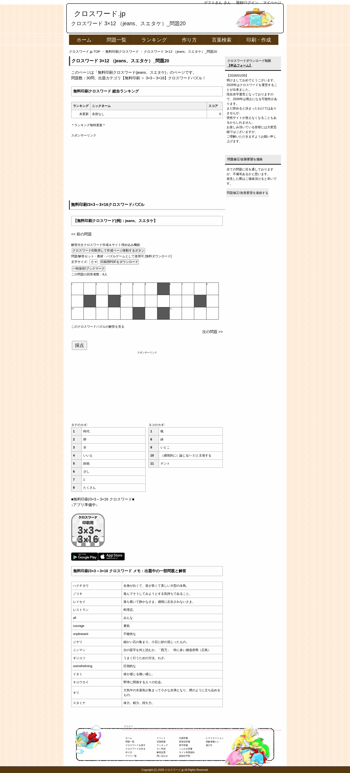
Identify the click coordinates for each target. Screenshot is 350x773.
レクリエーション (215, 738)
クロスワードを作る (135, 749)
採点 (79, 345)
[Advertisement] (147, 169)
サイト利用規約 (187, 752)
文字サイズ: (80, 262)
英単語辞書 (184, 741)
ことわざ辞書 (185, 749)
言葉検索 (221, 40)
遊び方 (209, 745)
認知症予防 (184, 756)
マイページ (272, 2)
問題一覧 (116, 40)
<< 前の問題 (81, 234)
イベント (161, 738)
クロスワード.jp (99, 14)
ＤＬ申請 (161, 749)
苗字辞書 (183, 745)
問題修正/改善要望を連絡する (247, 193)
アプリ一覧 (131, 756)
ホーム (84, 40)
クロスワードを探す (135, 745)
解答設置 (161, 752)
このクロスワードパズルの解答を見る (97, 326)
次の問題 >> (212, 332)
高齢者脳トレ (212, 741)
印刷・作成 (258, 40)
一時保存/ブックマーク (89, 268)
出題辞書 (183, 738)
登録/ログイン (247, 2)
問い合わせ (162, 756)
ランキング (154, 40)
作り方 (189, 40)
